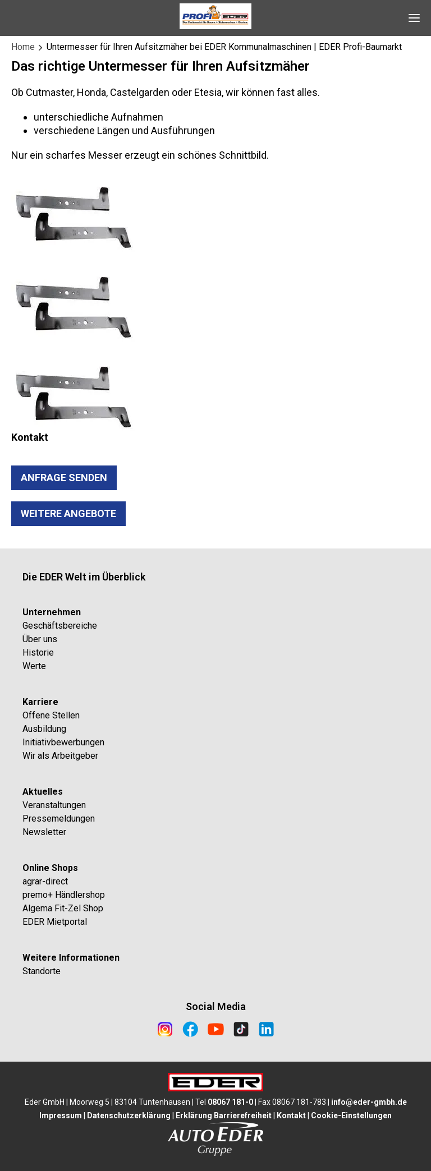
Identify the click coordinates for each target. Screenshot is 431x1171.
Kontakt (291, 1115)
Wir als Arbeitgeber (60, 755)
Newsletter (44, 832)
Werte (34, 666)
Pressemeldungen (58, 818)
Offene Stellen (51, 715)
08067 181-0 (230, 1102)
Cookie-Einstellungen (351, 1115)
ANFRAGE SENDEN (64, 477)
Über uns (39, 639)
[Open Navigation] (414, 18)
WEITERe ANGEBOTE (68, 513)
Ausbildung (44, 728)
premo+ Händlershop (63, 894)
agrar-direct (45, 881)
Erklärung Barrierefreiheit (224, 1115)
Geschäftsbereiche (59, 625)
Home (23, 47)
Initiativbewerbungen (63, 742)
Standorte (41, 971)
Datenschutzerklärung (129, 1115)
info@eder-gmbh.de (369, 1102)
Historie (38, 652)
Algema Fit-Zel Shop (62, 908)
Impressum (60, 1115)
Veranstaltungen (54, 805)
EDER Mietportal (54, 921)
